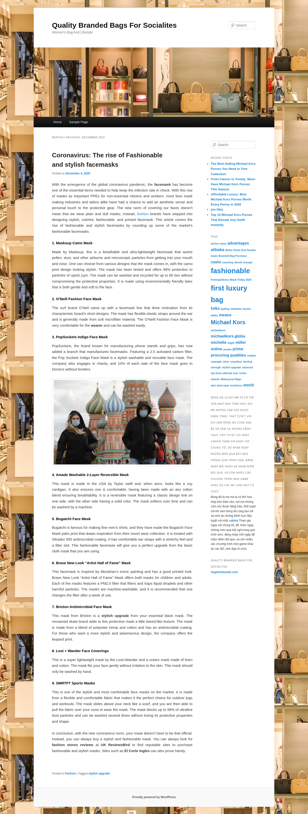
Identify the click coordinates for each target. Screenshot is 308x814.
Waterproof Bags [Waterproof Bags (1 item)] (231, 379)
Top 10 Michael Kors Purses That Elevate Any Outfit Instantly (231, 220)
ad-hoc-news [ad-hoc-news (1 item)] (218, 243)
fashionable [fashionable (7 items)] (230, 271)
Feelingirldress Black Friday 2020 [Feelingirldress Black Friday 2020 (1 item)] (231, 279)
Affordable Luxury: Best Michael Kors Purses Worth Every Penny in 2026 (231, 199)
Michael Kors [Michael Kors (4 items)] (228, 322)
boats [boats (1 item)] (214, 255)
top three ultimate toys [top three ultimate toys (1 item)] (224, 373)
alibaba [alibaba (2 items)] (217, 249)
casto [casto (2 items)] (216, 262)
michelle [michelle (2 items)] (218, 342)
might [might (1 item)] (230, 342)
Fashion (70, 773)
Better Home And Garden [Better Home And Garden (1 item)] (240, 250)
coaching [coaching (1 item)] (227, 262)
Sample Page (78, 122)
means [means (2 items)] (225, 315)
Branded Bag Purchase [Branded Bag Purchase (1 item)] (233, 255)
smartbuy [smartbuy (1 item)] (236, 361)
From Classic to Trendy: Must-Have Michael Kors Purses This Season (233, 184)
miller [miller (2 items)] (240, 342)
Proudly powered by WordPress (154, 797)
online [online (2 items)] (216, 349)
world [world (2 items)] (248, 385)
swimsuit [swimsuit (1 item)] (247, 367)
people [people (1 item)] (227, 349)
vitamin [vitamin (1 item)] (215, 379)
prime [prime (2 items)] (238, 349)
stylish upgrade (99, 773)
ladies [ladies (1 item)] (214, 315)
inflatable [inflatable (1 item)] (236, 308)
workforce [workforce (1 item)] (236, 385)
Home (57, 122)
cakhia (233, 520)
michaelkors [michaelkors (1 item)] (218, 330)
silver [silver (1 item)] (226, 361)
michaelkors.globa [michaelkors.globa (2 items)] (228, 336)
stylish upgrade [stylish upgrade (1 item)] (231, 367)
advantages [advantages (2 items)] (238, 243)
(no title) (217, 209)
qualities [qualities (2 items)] (238, 355)
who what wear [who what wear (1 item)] (220, 385)
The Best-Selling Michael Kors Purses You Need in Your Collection (233, 169)
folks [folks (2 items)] (215, 308)
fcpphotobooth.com (224, 572)
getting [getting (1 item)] (225, 308)
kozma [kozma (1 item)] (247, 308)
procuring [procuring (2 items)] (220, 355)
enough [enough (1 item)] (247, 262)
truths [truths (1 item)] (242, 373)
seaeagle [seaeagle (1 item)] (216, 361)
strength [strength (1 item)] (216, 367)
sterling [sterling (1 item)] (247, 361)
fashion (142, 214)
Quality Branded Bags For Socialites (114, 25)
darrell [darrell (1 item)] (238, 262)
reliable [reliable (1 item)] (251, 355)
